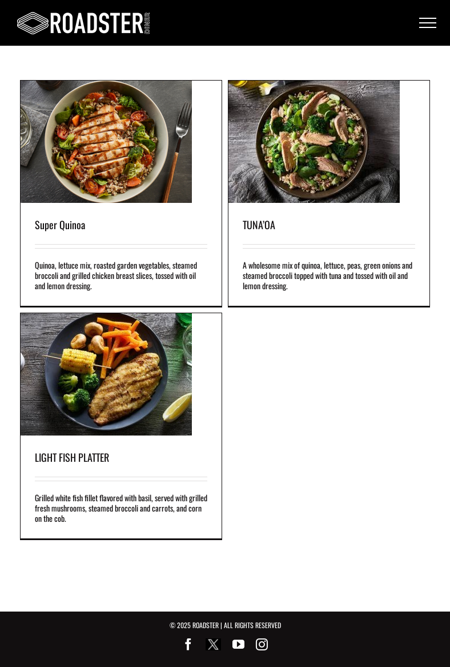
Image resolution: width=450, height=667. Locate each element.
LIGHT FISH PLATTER (72, 457)
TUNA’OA (259, 224)
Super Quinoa (60, 224)
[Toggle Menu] (428, 23)
